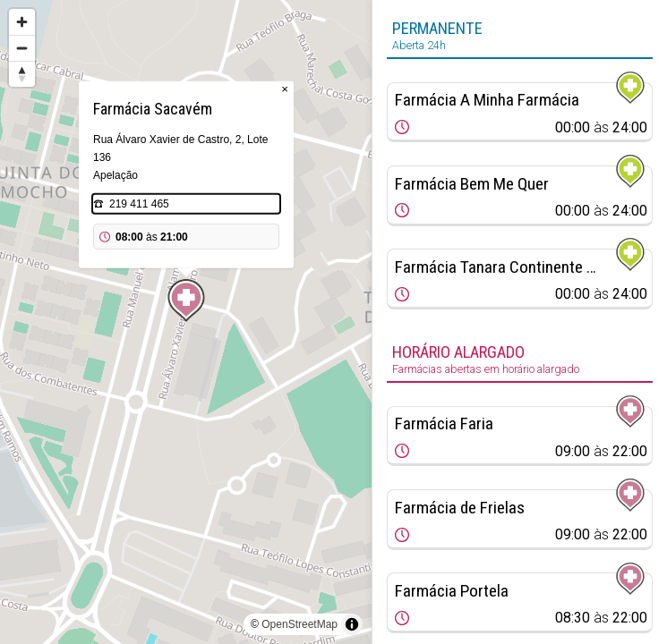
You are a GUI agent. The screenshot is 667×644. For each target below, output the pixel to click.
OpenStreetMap (299, 624)
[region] (186, 322)
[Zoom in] (22, 22)
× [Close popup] (284, 89)
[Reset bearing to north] (22, 74)
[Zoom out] (22, 48)
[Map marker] (186, 300)
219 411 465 (139, 204)
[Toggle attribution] (352, 624)
